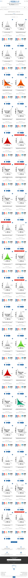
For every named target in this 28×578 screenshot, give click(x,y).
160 (3, 470)
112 (4, 354)
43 (23, 93)
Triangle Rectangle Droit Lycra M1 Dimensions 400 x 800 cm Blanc (21, 496)
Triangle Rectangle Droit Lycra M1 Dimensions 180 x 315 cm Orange (7, 90)
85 (4, 209)
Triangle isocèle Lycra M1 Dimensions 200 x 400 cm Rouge (7, 148)
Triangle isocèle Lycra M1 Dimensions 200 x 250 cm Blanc (7, 61)
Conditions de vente (3, 572)
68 (23, 267)
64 (10, 238)
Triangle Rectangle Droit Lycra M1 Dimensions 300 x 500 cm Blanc (21, 380)
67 (4, 151)
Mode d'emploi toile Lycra (24, 572)
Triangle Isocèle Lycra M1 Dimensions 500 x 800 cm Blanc (20, 525)
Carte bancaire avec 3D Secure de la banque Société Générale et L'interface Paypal (21, 548)
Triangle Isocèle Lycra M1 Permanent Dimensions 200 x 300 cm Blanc (20, 148)
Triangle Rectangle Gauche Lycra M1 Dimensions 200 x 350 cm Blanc (20, 32)
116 (10, 499)
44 (10, 122)
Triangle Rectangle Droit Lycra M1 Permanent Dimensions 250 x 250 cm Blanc (7, 177)
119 (17, 325)
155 (4, 499)
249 (3, 528)
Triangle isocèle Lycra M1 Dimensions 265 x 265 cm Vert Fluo (7, 264)
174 (10, 528)
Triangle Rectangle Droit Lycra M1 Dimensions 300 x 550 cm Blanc (7, 438)
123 (17, 383)
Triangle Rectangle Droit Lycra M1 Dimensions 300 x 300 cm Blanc (7, 206)
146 (3, 441)
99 (10, 412)
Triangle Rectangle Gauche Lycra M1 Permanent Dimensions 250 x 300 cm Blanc (20, 264)
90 (4, 267)
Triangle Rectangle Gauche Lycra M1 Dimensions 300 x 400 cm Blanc (7, 322)
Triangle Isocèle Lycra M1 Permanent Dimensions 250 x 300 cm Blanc (20, 293)
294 (24, 528)
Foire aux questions (24, 573)
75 (17, 151)
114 (23, 470)
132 (4, 412)
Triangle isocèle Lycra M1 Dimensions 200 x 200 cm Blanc (7, 32)
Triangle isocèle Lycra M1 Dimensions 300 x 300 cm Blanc (7, 293)
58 (17, 93)
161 (24, 499)
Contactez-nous (3, 573)
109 (10, 441)
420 (17, 528)
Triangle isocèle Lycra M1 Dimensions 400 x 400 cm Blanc (20, 322)
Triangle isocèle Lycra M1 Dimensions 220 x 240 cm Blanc (20, 61)
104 (3, 325)
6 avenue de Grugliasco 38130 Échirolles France (21, 553)
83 (23, 325)
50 (10, 151)
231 (17, 499)
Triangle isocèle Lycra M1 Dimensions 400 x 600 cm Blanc (20, 467)
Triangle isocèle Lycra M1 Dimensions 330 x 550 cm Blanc (7, 496)
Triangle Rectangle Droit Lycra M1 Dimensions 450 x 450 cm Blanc (7, 409)
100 (17, 296)
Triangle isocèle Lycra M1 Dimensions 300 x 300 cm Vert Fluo (20, 351)
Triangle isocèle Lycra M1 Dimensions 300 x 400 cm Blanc (7, 351)
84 (10, 354)
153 (17, 470)
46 (4, 93)
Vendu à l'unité (7, 34)
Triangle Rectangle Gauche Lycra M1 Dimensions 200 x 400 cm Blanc (7, 119)
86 (4, 238)
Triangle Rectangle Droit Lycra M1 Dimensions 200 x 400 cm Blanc (21, 119)
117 (17, 354)
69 (10, 296)
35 (10, 93)
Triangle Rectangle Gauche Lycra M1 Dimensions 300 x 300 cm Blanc (20, 206)
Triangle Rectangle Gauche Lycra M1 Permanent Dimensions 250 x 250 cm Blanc (20, 177)
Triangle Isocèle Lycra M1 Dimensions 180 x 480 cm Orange (20, 90)
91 (17, 267)
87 (23, 354)
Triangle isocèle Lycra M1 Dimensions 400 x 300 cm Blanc (20, 235)
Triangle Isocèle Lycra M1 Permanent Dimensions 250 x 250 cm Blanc (7, 235)
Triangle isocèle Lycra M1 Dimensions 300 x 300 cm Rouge (7, 380)
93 (4, 296)
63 (4, 122)
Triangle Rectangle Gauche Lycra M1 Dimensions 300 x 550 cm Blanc (20, 438)
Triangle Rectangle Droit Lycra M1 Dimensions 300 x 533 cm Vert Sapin (20, 409)
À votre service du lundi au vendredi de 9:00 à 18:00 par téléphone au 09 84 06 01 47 (7, 554)
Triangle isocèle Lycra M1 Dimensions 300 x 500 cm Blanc (7, 467)
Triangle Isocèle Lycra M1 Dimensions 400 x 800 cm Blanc (7, 525)
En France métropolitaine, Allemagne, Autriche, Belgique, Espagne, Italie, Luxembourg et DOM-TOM (7, 548)
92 (23, 383)
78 (4, 180)
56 (23, 151)
